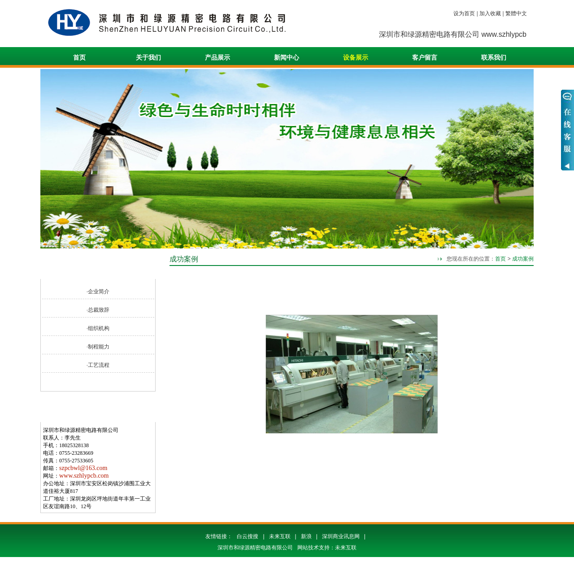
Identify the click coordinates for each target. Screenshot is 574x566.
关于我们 (148, 57)
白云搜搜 (247, 536)
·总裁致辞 (98, 310)
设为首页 (464, 13)
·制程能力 (98, 347)
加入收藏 (490, 13)
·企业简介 (98, 291)
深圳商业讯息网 (341, 536)
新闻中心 (286, 57)
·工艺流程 (98, 365)
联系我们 (493, 57)
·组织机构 (98, 328)
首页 (79, 57)
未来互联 (280, 536)
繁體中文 (516, 13)
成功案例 (523, 259)
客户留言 (424, 57)
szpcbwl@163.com (83, 468)
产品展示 (217, 57)
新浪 (306, 536)
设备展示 (355, 57)
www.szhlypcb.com (84, 475)
